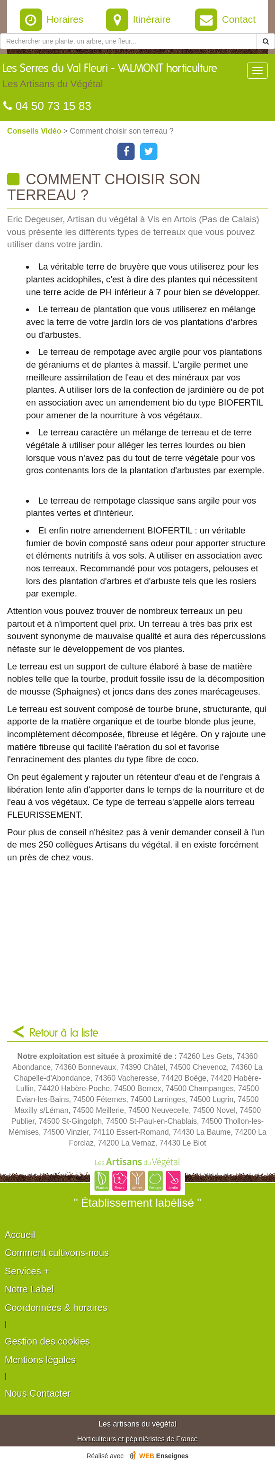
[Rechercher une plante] (128, 41)
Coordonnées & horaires (56, 1307)
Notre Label (29, 1289)
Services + (27, 1271)
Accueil (20, 1234)
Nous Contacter (38, 1393)
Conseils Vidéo (35, 131)
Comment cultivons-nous (57, 1252)
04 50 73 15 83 (47, 105)
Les (109, 78)
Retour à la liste (63, 1033)
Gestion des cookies (47, 1341)
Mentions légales (40, 1360)
